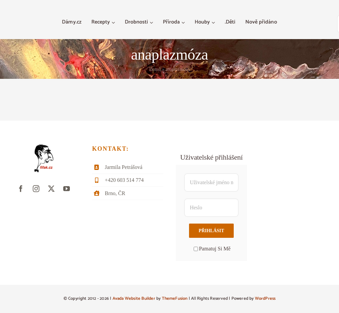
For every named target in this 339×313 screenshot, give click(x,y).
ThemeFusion (175, 298)
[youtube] (67, 189)
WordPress (265, 298)
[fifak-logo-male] (43, 147)
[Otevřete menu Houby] (214, 22)
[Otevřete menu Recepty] (114, 22)
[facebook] (21, 189)
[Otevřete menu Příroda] (183, 22)
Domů (155, 69)
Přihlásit (211, 230)
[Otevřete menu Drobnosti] (152, 22)
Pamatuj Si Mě (212, 248)
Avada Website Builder (134, 298)
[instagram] (36, 189)
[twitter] (51, 189)
